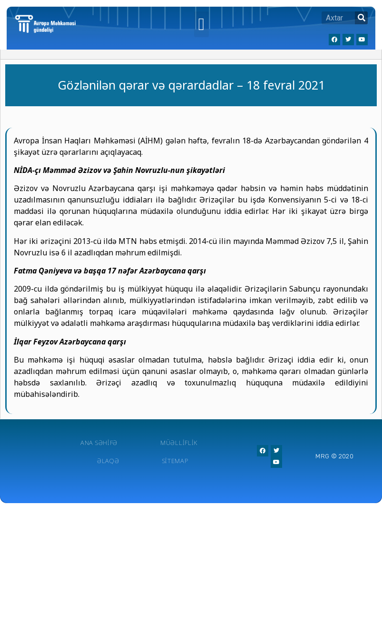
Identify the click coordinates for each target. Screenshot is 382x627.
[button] (201, 24)
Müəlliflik (178, 442)
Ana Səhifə (99, 442)
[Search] (361, 17)
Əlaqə (108, 460)
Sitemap (175, 460)
